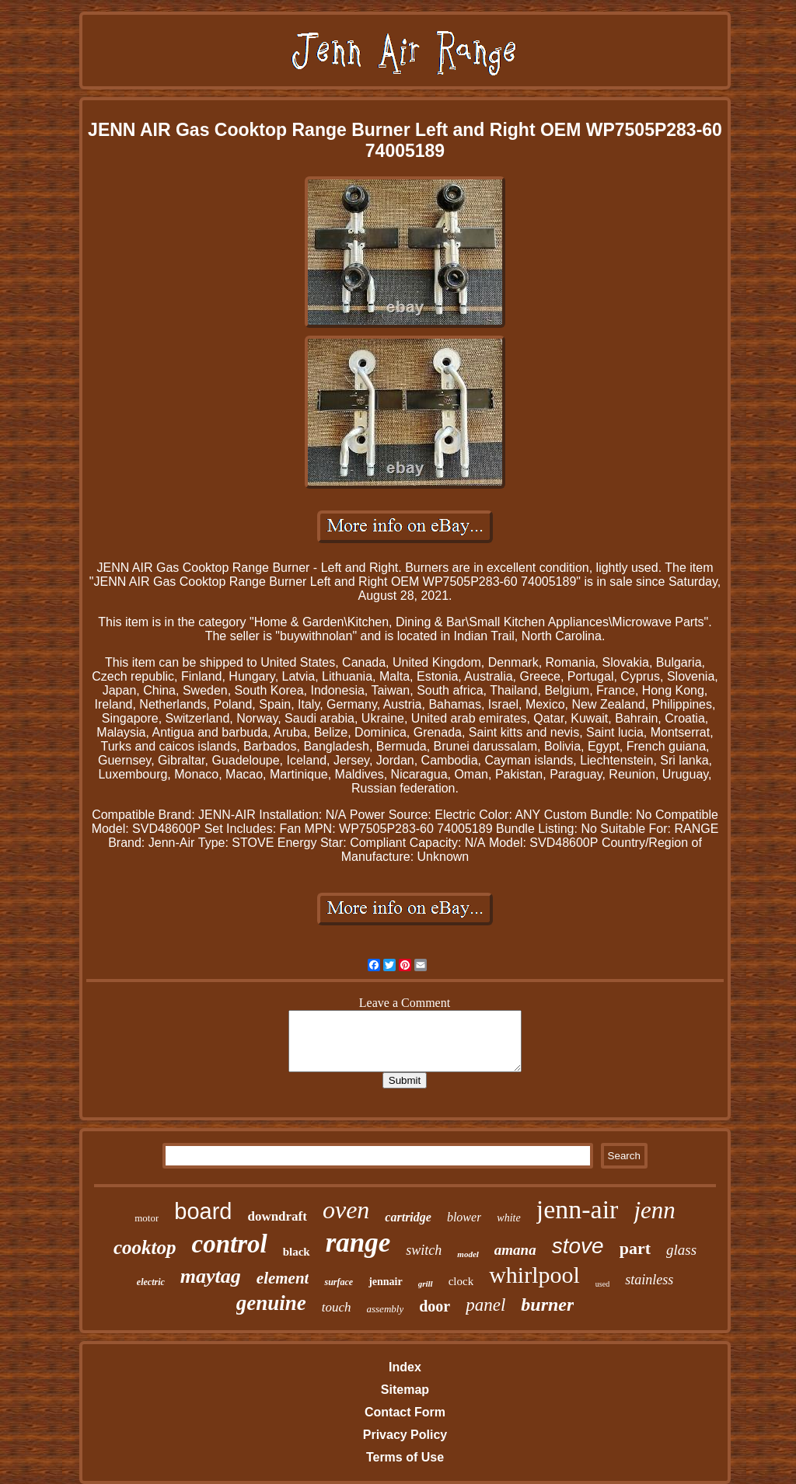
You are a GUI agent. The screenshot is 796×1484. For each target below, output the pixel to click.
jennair (385, 1281)
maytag (210, 1276)
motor (146, 1218)
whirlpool (534, 1274)
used (602, 1284)
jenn (654, 1210)
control (229, 1244)
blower (464, 1217)
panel (485, 1305)
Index (405, 1367)
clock (461, 1281)
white (508, 1218)
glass (681, 1250)
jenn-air (577, 1209)
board (203, 1211)
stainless (649, 1279)
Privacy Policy (405, 1434)
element (283, 1278)
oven (346, 1210)
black (296, 1251)
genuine (271, 1303)
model (468, 1254)
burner (547, 1304)
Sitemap (405, 1389)
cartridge (408, 1217)
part (635, 1248)
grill (425, 1283)
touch (336, 1307)
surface (338, 1282)
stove (578, 1246)
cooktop (144, 1247)
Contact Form (405, 1412)
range (358, 1243)
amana (515, 1250)
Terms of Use (405, 1457)
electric (151, 1282)
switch (424, 1250)
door (434, 1306)
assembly (385, 1309)
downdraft (277, 1216)
